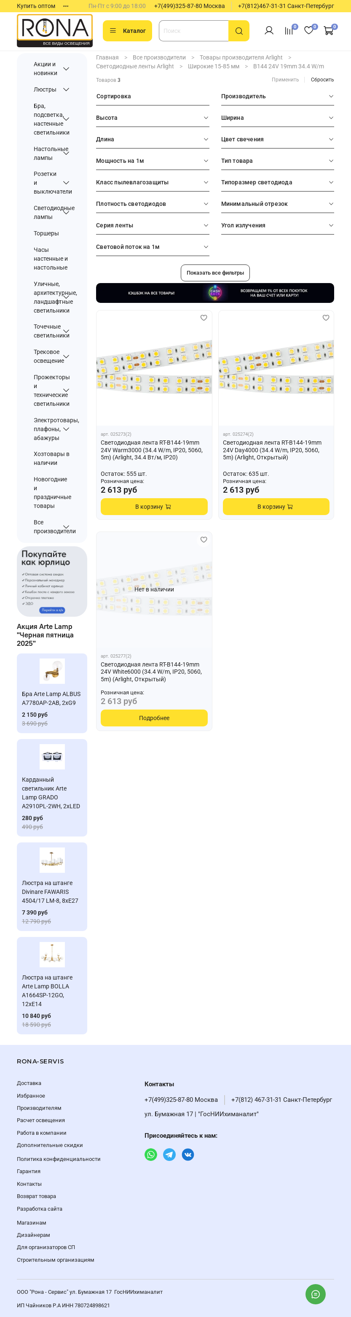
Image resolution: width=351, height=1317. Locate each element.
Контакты (29, 1184)
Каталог (127, 31)
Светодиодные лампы (46, 212)
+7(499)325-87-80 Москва (189, 6)
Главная (107, 57)
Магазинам (31, 1223)
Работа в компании (42, 1133)
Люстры (45, 89)
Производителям (39, 1108)
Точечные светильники (46, 331)
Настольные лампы (46, 153)
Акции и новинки (45, 68)
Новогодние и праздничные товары (52, 492)
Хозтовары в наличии (52, 458)
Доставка (29, 1083)
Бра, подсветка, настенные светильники (46, 119)
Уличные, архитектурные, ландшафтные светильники (46, 297)
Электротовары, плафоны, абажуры (46, 429)
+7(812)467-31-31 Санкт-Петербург (286, 6)
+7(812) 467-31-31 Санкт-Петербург (281, 1100)
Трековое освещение (46, 356)
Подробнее (154, 718)
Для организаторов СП (46, 1247)
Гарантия (28, 1171)
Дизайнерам (33, 1235)
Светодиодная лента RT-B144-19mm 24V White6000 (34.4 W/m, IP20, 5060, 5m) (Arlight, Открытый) (151, 672)
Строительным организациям (55, 1260)
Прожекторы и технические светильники (46, 390)
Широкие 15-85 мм (213, 66)
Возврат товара (36, 1196)
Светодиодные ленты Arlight (135, 66)
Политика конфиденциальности (59, 1159)
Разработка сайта (39, 1209)
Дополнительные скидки (50, 1145)
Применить (285, 80)
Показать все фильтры (215, 273)
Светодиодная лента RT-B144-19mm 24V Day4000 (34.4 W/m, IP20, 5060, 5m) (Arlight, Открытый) (272, 450)
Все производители (159, 57)
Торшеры (46, 233)
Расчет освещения (41, 1120)
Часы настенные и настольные (51, 258)
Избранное (31, 1096)
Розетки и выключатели (46, 182)
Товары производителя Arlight (241, 57)
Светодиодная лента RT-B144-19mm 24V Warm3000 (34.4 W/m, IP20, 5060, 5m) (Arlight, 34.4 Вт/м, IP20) (152, 450)
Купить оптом (36, 6)
